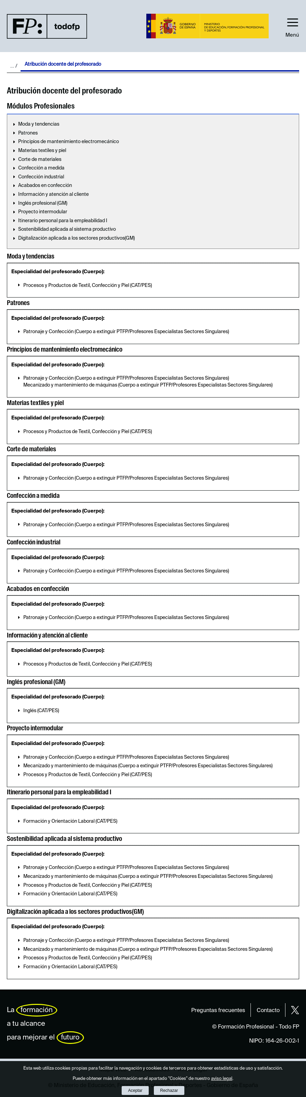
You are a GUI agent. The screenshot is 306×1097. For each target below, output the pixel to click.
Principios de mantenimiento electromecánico (68, 141)
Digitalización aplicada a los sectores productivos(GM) (76, 238)
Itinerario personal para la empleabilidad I (62, 220)
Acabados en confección (45, 185)
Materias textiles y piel (42, 150)
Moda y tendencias (38, 124)
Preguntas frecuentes (218, 1010)
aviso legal (221, 1078)
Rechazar (169, 1090)
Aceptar (135, 1090)
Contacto (268, 1010)
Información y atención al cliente (53, 194)
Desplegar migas (14, 66)
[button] (292, 26)
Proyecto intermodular (42, 212)
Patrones (28, 133)
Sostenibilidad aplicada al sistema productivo (67, 229)
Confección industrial (41, 177)
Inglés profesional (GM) (42, 203)
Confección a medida (41, 168)
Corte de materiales (39, 159)
